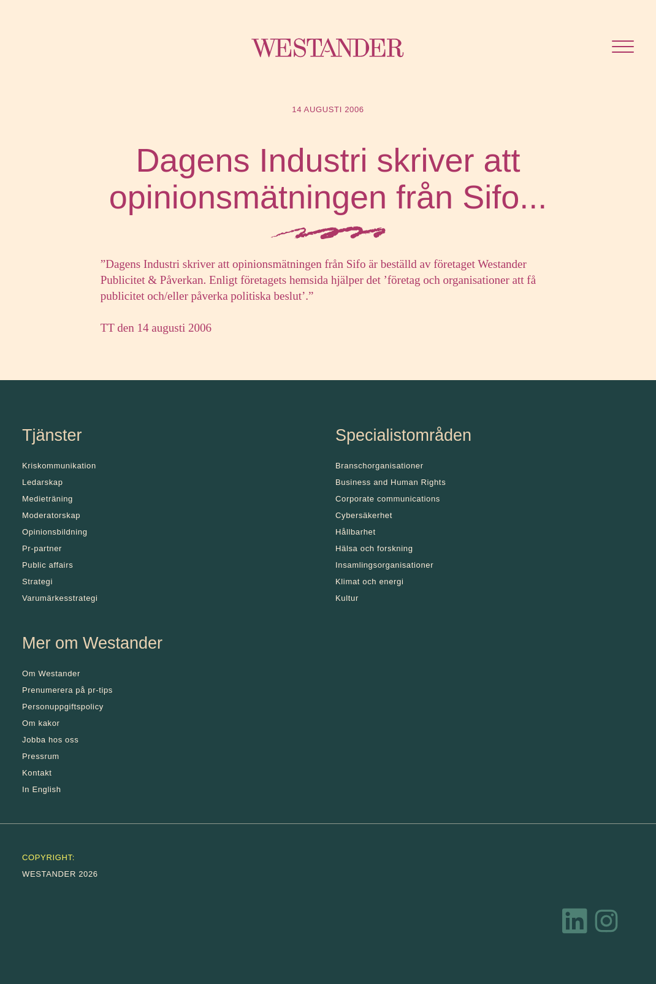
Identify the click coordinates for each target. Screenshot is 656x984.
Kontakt (37, 772)
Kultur (347, 598)
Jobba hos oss (50, 739)
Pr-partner (42, 548)
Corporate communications (387, 498)
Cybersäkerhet (363, 515)
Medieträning (47, 498)
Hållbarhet (355, 531)
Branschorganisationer (379, 465)
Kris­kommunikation (59, 465)
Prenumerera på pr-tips (67, 690)
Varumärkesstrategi (59, 598)
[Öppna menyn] (623, 48)
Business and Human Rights (390, 482)
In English (41, 789)
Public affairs (47, 565)
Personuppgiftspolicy (63, 706)
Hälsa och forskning (374, 548)
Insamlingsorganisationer (384, 565)
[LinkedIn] (575, 924)
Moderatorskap (51, 515)
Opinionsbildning (55, 531)
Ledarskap (42, 482)
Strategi (37, 581)
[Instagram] (606, 924)
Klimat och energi (369, 581)
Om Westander (51, 673)
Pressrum (40, 756)
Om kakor (41, 723)
